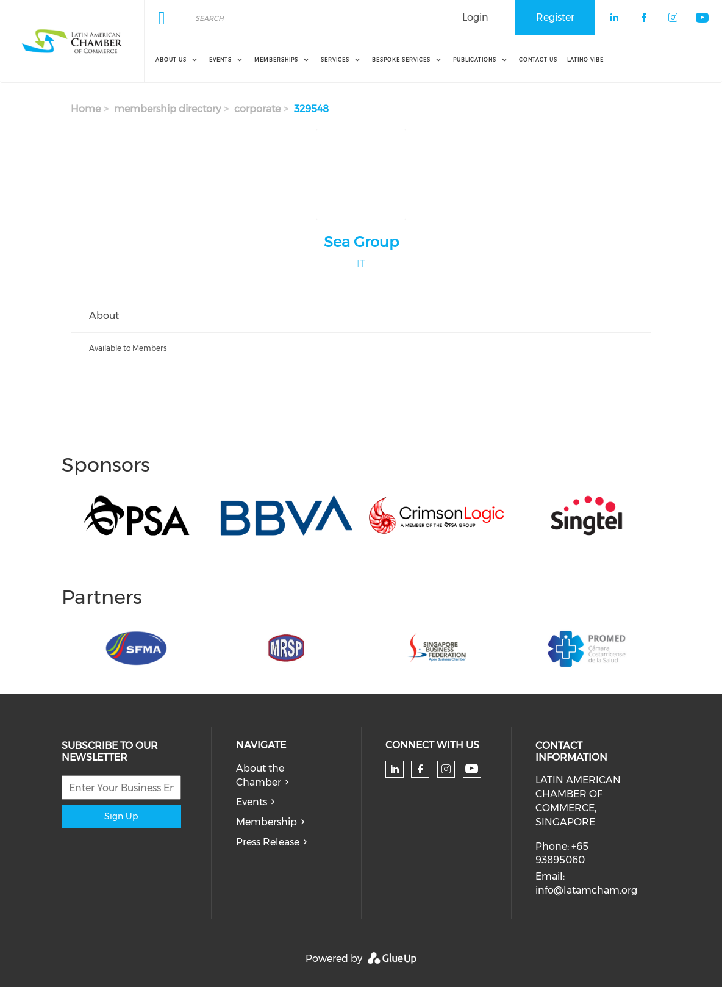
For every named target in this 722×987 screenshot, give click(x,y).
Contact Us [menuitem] (538, 60)
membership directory (167, 109)
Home (86, 109)
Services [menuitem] (335, 60)
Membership (266, 822)
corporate (257, 109)
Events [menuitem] (220, 60)
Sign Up (121, 816)
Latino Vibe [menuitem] (585, 60)
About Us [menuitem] (171, 60)
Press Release (267, 842)
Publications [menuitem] (474, 60)
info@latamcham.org (586, 890)
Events (251, 802)
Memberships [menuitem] (276, 60)
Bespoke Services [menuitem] (401, 60)
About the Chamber (260, 775)
